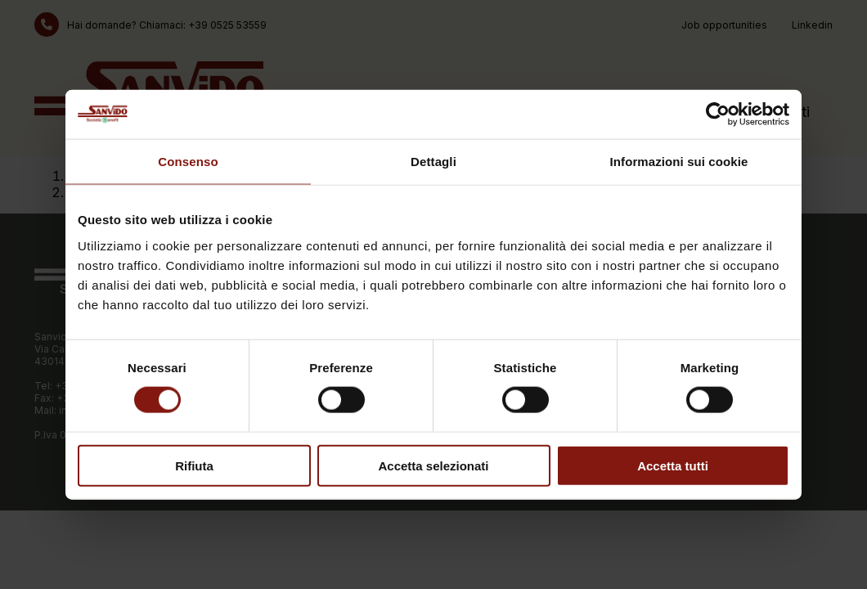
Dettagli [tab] (433, 162)
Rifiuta (194, 465)
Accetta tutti (672, 465)
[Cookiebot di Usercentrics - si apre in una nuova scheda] (717, 114)
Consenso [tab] (188, 162)
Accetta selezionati (433, 465)
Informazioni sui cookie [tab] (679, 162)
